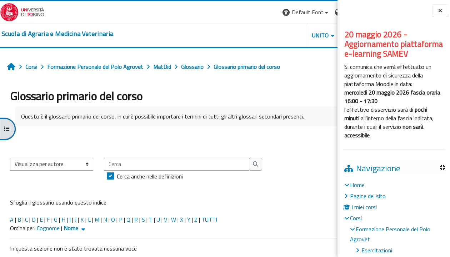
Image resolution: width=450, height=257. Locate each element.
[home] (57, 34)
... (327, 141)
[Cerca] (176, 164)
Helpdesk (294, 35)
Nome (75, 228)
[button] (239, 12)
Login (325, 12)
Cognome (48, 228)
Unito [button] (253, 35)
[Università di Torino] (22, 11)
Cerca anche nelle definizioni (150, 176)
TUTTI (209, 219)
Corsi (356, 218)
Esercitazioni (376, 250)
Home (357, 185)
